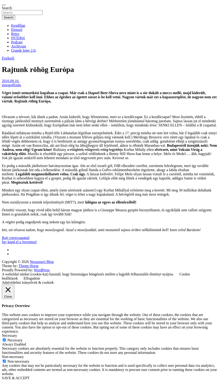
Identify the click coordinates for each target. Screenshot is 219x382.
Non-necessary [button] (13, 357)
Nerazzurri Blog (42, 262)
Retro (15, 34)
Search (7, 8)
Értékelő (8, 58)
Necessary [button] (9, 335)
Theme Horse (29, 266)
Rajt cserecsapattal (16, 238)
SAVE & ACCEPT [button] (16, 378)
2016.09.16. (10, 81)
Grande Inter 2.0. (23, 50)
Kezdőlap (18, 25)
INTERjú (18, 38)
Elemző (16, 30)
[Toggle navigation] (4, 5)
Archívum (18, 46)
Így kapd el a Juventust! (19, 242)
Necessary (15, 340)
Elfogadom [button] (32, 278)
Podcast (17, 42)
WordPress (42, 270)
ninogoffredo (11, 85)
